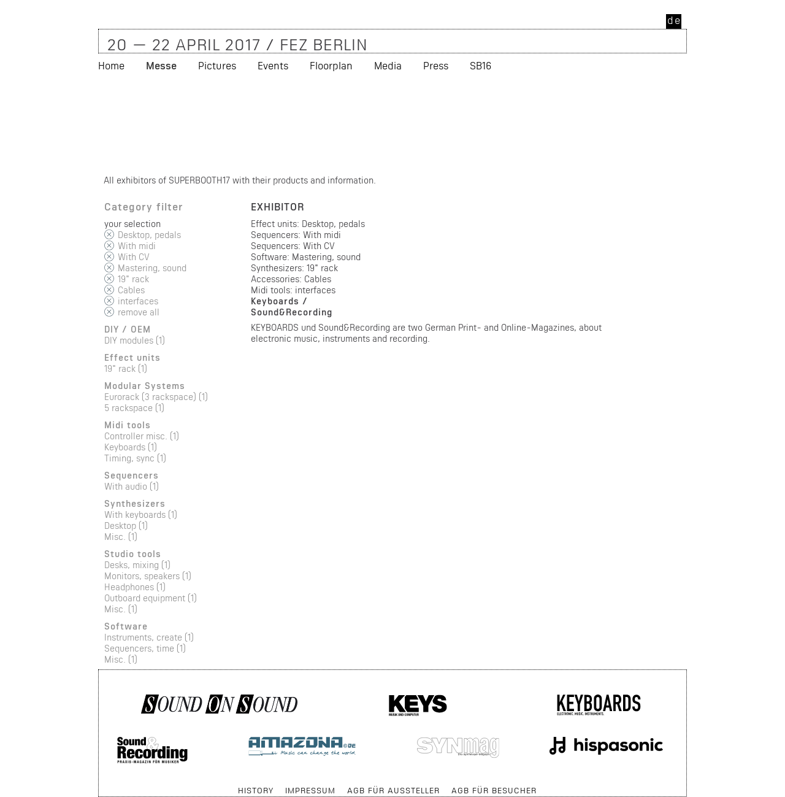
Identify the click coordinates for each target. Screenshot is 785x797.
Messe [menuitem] (161, 65)
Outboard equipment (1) (150, 598)
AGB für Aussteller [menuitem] (393, 790)
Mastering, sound (152, 268)
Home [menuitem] (111, 65)
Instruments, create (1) (149, 637)
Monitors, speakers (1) (147, 576)
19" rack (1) (125, 368)
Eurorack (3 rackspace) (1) (156, 396)
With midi (137, 246)
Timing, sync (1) (135, 458)
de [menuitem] (674, 20)
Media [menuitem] (388, 65)
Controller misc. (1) (141, 436)
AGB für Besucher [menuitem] (494, 790)
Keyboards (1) (130, 447)
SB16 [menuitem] (480, 65)
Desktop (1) (126, 525)
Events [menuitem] (273, 65)
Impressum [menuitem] (310, 790)
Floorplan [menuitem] (331, 65)
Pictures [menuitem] (217, 65)
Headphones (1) (135, 587)
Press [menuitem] (435, 65)
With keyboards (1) (140, 514)
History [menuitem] (256, 790)
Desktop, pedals (149, 234)
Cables (131, 290)
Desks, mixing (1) (137, 565)
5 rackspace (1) (134, 407)
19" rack (133, 279)
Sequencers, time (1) (145, 648)
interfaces (138, 301)
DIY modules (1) (134, 340)
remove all (138, 312)
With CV (134, 257)
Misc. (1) (120, 536)
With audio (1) (131, 486)
